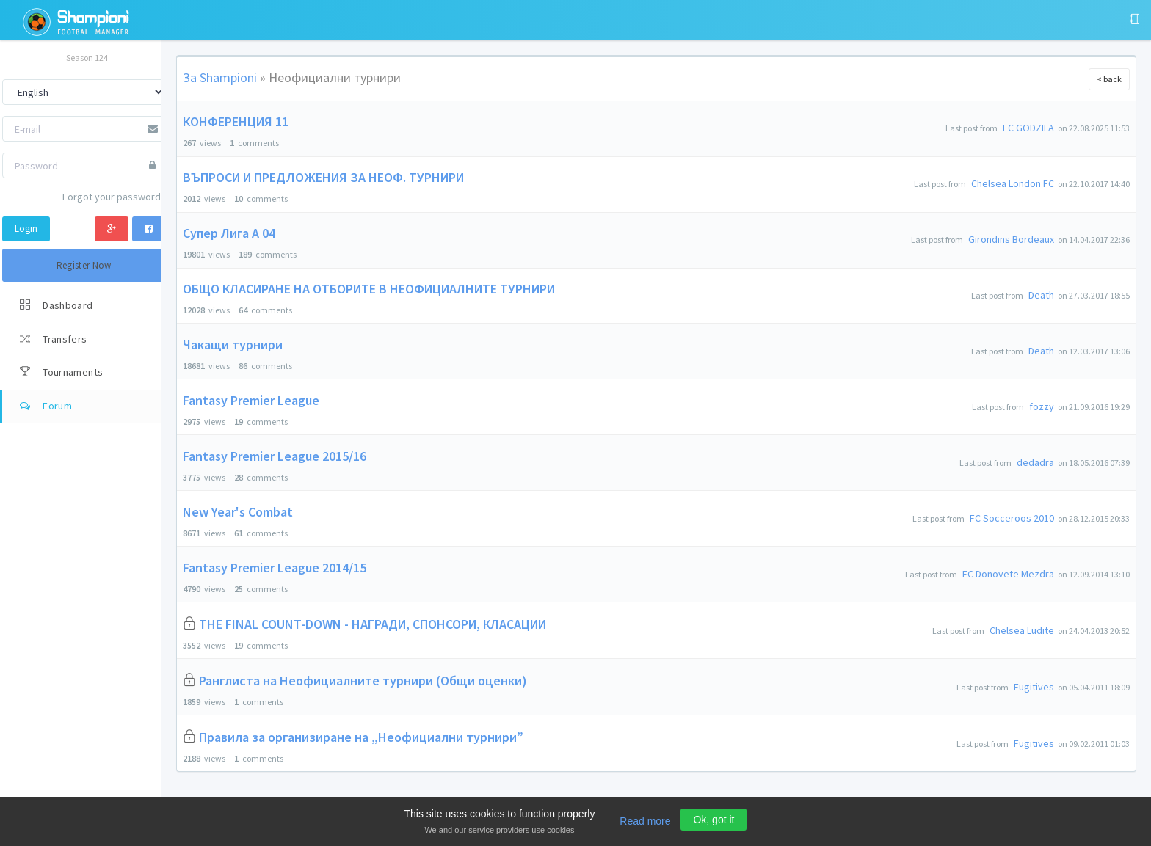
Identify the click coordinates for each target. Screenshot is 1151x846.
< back (1109, 78)
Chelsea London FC (1012, 183)
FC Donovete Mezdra (1008, 573)
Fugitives (1034, 686)
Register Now (84, 265)
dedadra (1035, 462)
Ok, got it (713, 819)
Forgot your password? (113, 196)
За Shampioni (220, 77)
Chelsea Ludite (1022, 630)
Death (1041, 295)
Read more (645, 821)
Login (26, 228)
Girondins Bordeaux (1011, 239)
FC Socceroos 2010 (1012, 518)
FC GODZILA (1028, 127)
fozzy (1041, 406)
